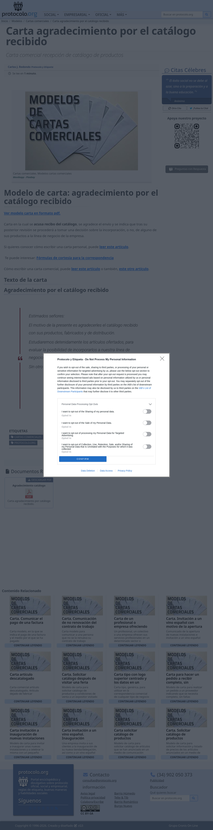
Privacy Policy (125, 470)
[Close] (163, 360)
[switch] (147, 411)
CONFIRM (83, 459)
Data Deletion (88, 470)
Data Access (106, 470)
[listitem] (106, 404)
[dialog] (106, 415)
